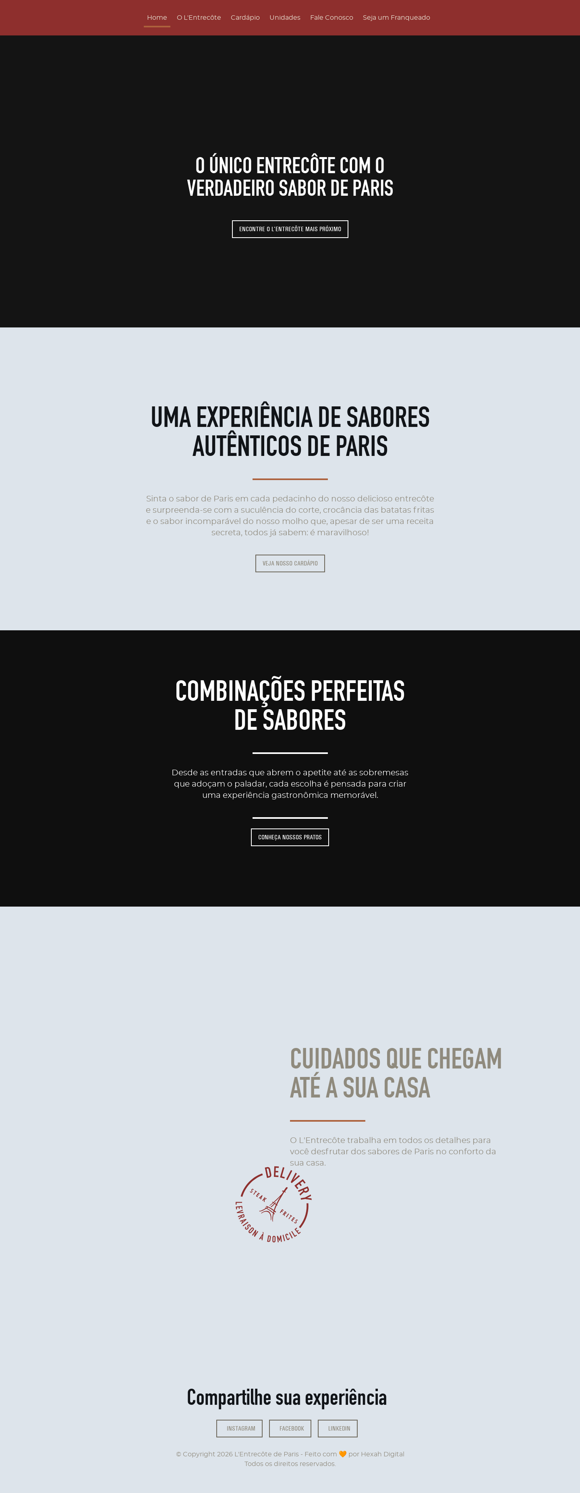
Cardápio (245, 17)
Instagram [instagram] (241, 1428)
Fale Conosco (331, 17)
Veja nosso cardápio (290, 563)
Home (157, 17)
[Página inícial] (76, 17)
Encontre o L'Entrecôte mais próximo (290, 229)
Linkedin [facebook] (339, 1428)
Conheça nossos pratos (290, 837)
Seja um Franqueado (396, 17)
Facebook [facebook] (292, 1428)
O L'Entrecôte (199, 17)
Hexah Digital (382, 1454)
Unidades (284, 17)
